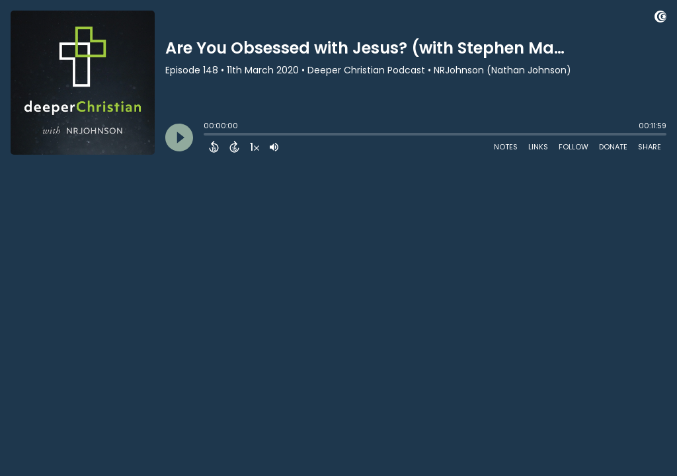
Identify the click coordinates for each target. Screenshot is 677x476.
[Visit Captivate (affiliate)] (660, 19)
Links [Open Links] (538, 146)
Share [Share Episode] (649, 146)
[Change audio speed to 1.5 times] (254, 147)
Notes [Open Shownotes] (506, 146)
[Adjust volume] (274, 147)
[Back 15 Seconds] (214, 147)
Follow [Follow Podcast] (573, 146)
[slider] (207, 135)
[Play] (179, 137)
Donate (613, 146)
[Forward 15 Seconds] (234, 147)
